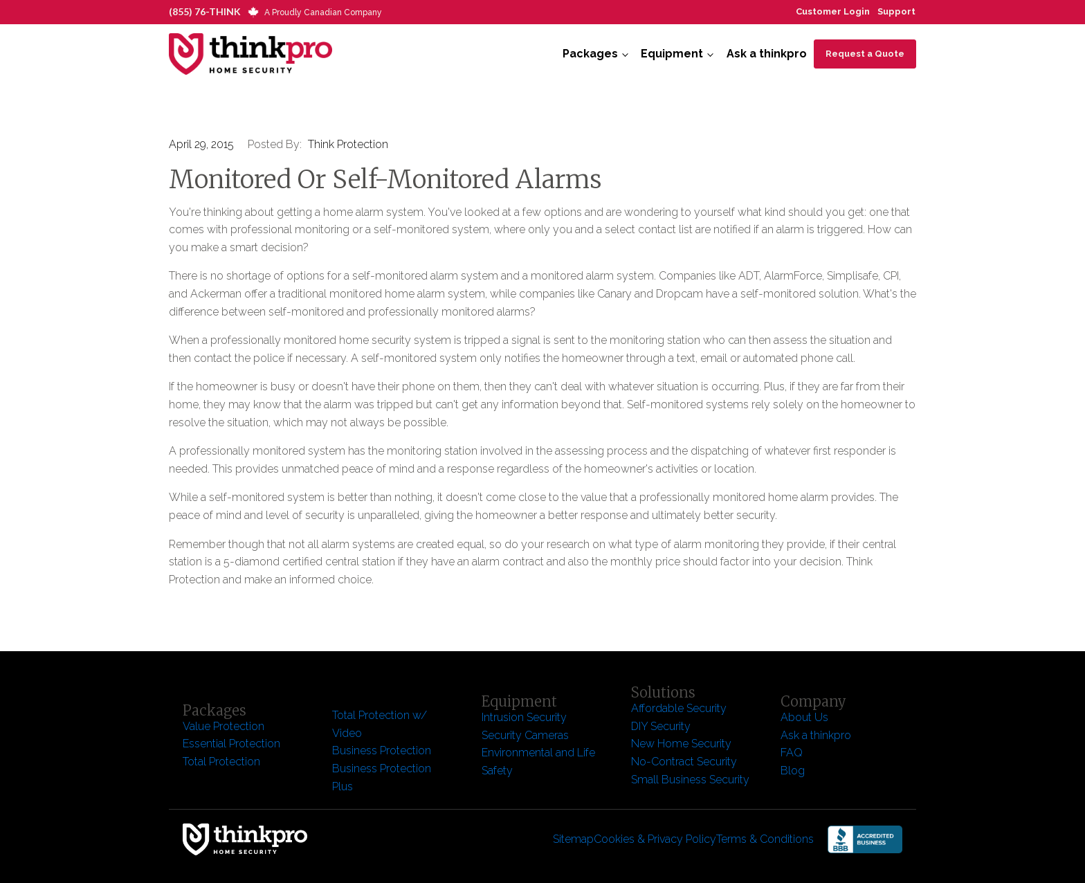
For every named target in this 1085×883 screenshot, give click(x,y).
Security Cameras (525, 735)
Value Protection (223, 726)
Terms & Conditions (765, 839)
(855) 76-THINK (205, 11)
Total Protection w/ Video (379, 724)
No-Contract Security (684, 761)
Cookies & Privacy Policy (655, 839)
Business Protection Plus (381, 777)
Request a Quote (865, 53)
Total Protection (221, 761)
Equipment (672, 53)
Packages (590, 53)
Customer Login (833, 11)
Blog (793, 770)
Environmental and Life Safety (538, 761)
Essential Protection (231, 743)
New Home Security (682, 743)
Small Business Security (690, 779)
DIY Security (661, 726)
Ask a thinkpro (767, 53)
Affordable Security (680, 708)
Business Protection (381, 750)
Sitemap (573, 839)
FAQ (792, 752)
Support (896, 11)
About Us (804, 717)
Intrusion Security (524, 717)
